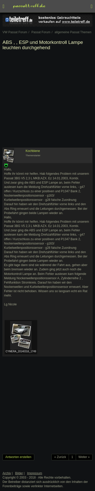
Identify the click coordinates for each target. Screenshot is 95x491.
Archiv (7, 473)
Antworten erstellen (18, 457)
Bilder (19, 473)
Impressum (34, 473)
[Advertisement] (47, 100)
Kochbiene (33, 151)
